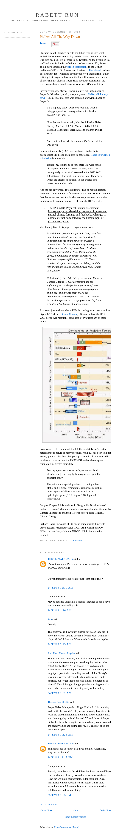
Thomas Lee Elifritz (58, 702)
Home (76, 810)
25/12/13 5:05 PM (59, 795)
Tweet (43, 43)
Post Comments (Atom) (66, 827)
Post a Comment (48, 804)
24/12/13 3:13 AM (59, 644)
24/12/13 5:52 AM (59, 693)
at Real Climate (68, 314)
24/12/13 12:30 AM (60, 587)
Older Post (105, 810)
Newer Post (46, 810)
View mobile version (75, 816)
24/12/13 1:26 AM (59, 610)
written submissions (77, 66)
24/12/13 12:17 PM (60, 757)
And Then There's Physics (61, 653)
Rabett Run (57, 15)
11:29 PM (76, 540)
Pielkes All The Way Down (60, 36)
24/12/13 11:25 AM (60, 734)
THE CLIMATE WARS (60, 558)
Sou (50, 619)
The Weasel (95, 70)
